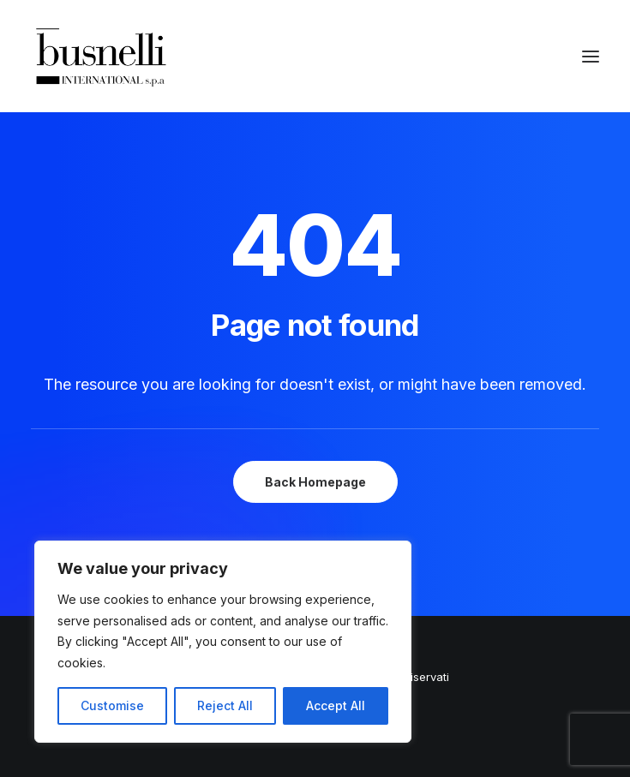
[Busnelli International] (101, 56)
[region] (222, 642)
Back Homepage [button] (315, 482)
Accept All (335, 705)
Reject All (225, 705)
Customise (112, 705)
